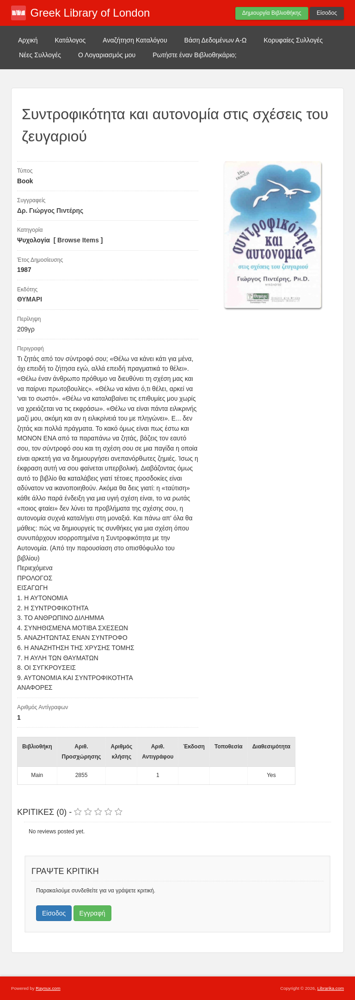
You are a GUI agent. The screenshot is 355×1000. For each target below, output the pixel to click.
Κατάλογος (70, 40)
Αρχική (28, 40)
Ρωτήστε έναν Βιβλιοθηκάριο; (195, 55)
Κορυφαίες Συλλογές (293, 40)
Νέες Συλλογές (40, 55)
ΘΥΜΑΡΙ (29, 299)
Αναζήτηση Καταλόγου (135, 40)
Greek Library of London (90, 12)
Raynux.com (48, 988)
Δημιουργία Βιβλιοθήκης (271, 13)
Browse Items (78, 240)
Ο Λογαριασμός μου (106, 55)
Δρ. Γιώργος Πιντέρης (50, 210)
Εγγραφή (92, 913)
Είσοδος (327, 13)
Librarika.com (330, 988)
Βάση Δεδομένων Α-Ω (215, 40)
